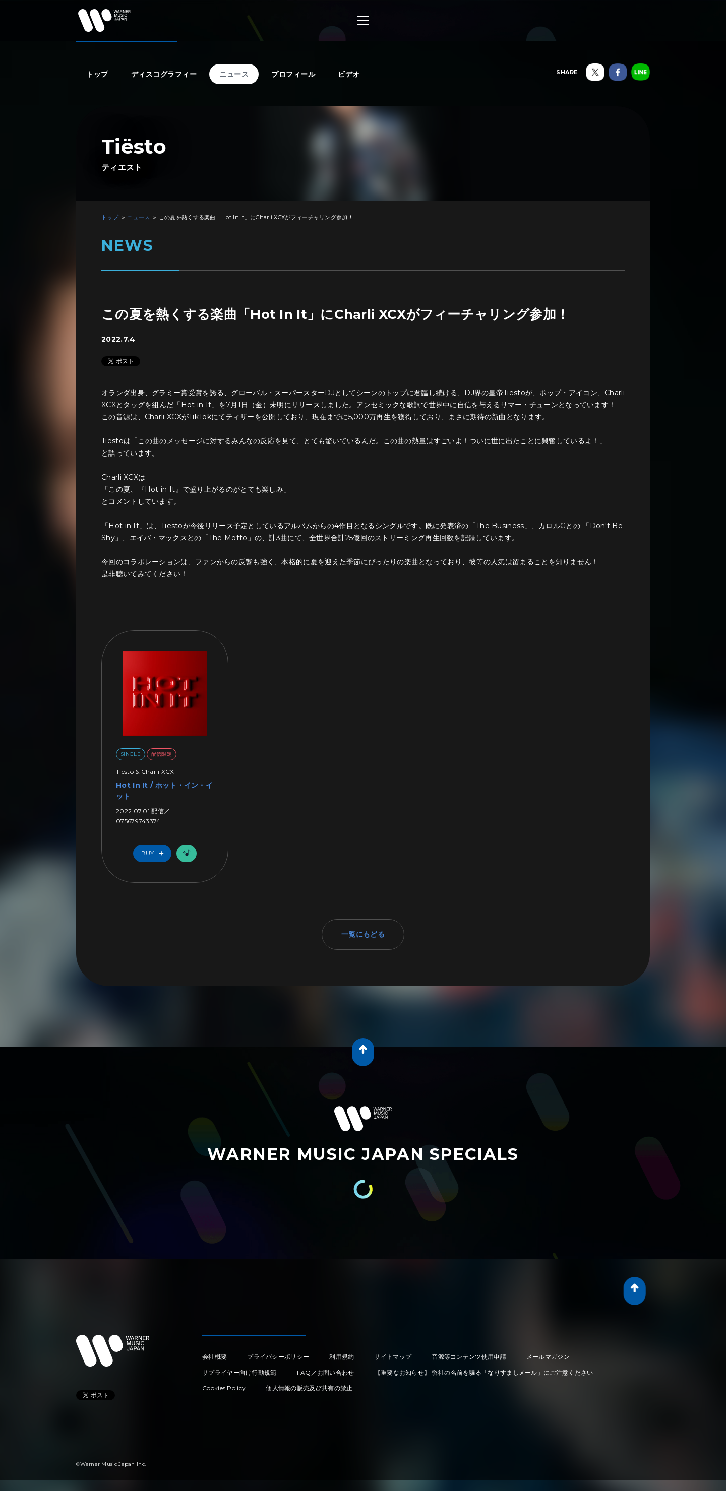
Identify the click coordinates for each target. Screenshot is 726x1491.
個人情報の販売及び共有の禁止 (309, 1388)
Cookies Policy (224, 1388)
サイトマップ (392, 1356)
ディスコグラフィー (164, 74)
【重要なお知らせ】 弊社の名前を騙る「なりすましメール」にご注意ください (484, 1372)
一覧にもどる (363, 934)
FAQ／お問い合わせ (325, 1372)
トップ (97, 74)
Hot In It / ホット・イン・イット (164, 791)
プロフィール (293, 74)
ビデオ (349, 74)
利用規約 (341, 1356)
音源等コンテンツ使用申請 (469, 1356)
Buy (154, 853)
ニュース (234, 74)
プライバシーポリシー (278, 1356)
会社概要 (214, 1356)
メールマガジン (548, 1356)
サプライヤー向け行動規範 (239, 1372)
